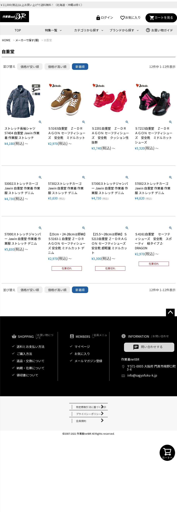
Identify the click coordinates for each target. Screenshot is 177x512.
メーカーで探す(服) (27, 40)
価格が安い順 (30, 66)
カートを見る (161, 17)
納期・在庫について (30, 368)
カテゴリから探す (86, 30)
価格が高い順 (57, 66)
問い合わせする (152, 346)
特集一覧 (51, 30)
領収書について (27, 375)
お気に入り (130, 17)
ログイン (104, 17)
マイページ (82, 346)
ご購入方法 (24, 353)
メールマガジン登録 (88, 360)
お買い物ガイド (159, 30)
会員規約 (81, 421)
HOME (6, 40)
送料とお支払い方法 (30, 346)
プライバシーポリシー (88, 414)
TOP (18, 30)
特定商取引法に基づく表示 (91, 407)
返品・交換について (30, 360)
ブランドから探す (121, 30)
